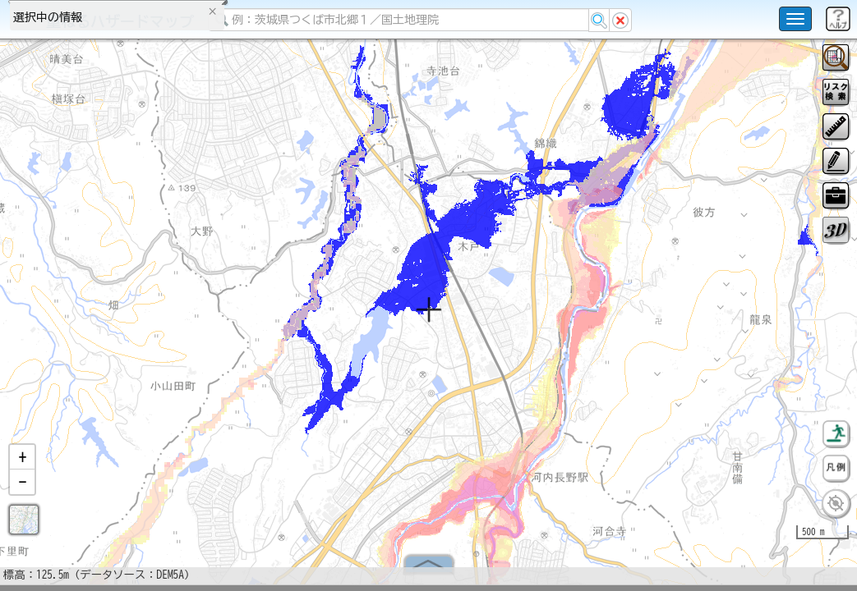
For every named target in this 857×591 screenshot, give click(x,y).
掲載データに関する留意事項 (90, 279)
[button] (22, 463)
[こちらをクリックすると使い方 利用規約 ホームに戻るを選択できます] (795, 19)
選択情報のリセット (173, 323)
